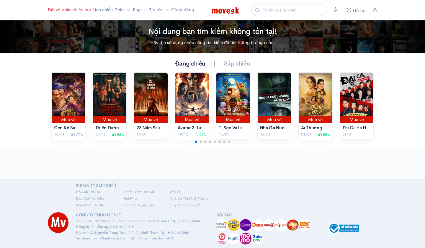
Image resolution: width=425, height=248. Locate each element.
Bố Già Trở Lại (88, 191)
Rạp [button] (137, 9)
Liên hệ (157, 238)
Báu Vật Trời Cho (90, 198)
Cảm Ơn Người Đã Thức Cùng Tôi (142, 205)
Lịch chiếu (103, 9)
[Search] (293, 10)
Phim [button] (120, 9)
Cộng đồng (182, 9)
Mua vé (68, 119)
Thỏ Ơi (175, 191)
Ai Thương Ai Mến (319, 127)
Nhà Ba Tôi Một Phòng (189, 198)
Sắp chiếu (237, 63)
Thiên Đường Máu (113, 127)
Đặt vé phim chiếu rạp (69, 9)
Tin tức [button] (156, 9)
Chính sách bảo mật (117, 238)
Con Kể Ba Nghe (70, 127)
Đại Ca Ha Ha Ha (358, 127)
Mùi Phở (129, 198)
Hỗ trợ (142, 238)
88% (118, 134)
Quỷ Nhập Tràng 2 (184, 205)
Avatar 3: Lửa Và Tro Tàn (201, 127)
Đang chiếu (190, 63)
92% (200, 134)
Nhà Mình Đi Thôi (90, 205)
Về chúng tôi (86, 238)
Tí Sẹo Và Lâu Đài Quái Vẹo (245, 127)
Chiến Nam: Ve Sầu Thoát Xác (142, 191)
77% (77, 134)
